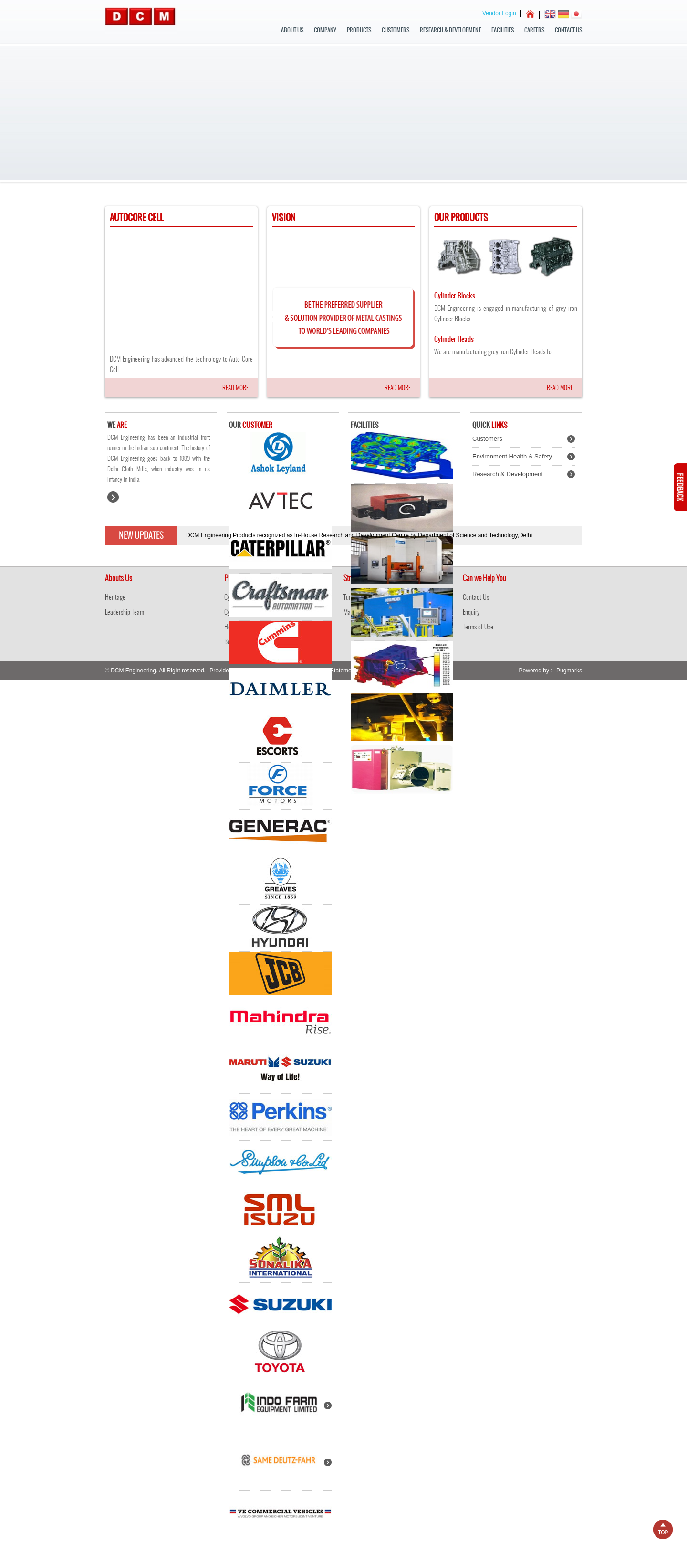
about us (292, 30)
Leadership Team (124, 612)
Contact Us (568, 30)
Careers (534, 30)
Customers (395, 30)
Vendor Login (499, 13)
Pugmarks (569, 670)
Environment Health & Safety (512, 456)
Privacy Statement (333, 670)
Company (325, 30)
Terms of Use (478, 627)
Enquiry (471, 612)
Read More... (237, 387)
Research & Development (450, 30)
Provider (220, 670)
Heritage (115, 597)
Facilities (502, 30)
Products (359, 30)
